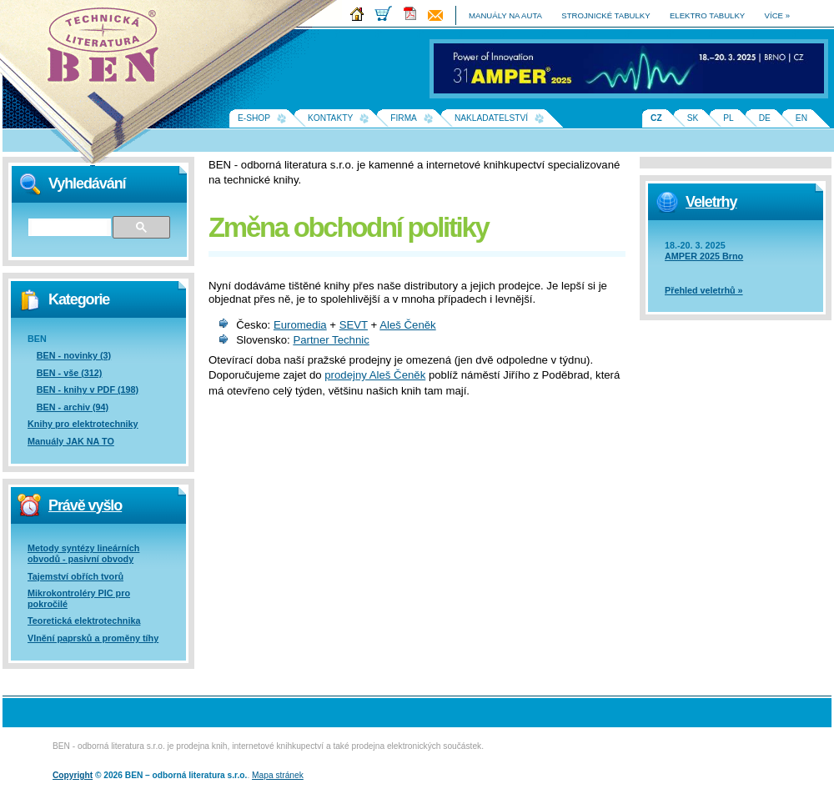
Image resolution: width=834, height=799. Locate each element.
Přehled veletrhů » (704, 290)
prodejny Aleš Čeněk (374, 375)
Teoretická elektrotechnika (84, 621)
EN (801, 118)
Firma (403, 118)
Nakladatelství (491, 118)
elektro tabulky (707, 15)
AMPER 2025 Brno (704, 256)
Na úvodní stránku (108, 50)
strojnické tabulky (605, 15)
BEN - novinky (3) (74, 355)
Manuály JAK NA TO (71, 441)
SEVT (353, 325)
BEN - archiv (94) (72, 407)
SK (693, 118)
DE (765, 118)
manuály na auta (505, 15)
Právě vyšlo (85, 505)
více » (777, 15)
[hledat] (69, 227)
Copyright (73, 775)
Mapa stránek (278, 775)
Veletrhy (711, 201)
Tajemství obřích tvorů (75, 576)
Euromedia (300, 325)
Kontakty (330, 118)
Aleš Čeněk (407, 325)
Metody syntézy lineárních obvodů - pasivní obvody (83, 553)
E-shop (254, 118)
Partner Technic (331, 340)
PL (728, 118)
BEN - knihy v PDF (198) (87, 389)
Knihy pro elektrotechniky (83, 424)
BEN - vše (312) (70, 373)
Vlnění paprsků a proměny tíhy (93, 638)
